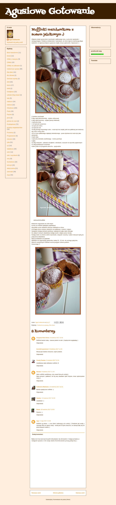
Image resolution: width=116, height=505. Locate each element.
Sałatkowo (10, 149)
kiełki (8, 88)
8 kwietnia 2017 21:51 (52, 360)
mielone (9, 105)
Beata (38, 409)
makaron (9, 101)
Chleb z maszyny (12, 59)
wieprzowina (11, 168)
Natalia (38, 398)
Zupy (8, 175)
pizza (8, 118)
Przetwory (10, 132)
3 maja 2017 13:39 (45, 421)
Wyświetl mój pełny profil (15, 42)
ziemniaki (10, 171)
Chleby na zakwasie (13, 65)
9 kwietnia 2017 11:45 (47, 371)
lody (8, 98)
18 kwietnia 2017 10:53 (47, 409)
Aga (37, 421)
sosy (8, 158)
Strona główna (58, 493)
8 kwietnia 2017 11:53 (55, 349)
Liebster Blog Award (13, 95)
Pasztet (9, 114)
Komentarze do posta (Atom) (61, 499)
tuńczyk (9, 165)
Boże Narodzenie (12, 52)
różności (9, 139)
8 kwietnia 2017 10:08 (56, 337)
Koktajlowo (10, 91)
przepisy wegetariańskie (14, 127)
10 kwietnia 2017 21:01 (56, 387)
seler (8, 152)
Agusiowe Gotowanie (49, 11)
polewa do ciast (12, 121)
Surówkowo (10, 162)
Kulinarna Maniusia (42, 387)
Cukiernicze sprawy (42, 325)
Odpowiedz (39, 343)
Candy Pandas (41, 360)
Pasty (8, 111)
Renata (38, 371)
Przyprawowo (11, 136)
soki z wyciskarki (12, 155)
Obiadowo (10, 108)
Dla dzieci (52, 325)
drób (8, 82)
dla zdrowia (10, 75)
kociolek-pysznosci (42, 349)
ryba (8, 142)
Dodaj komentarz (37, 434)
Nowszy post (36, 493)
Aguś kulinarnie (14, 39)
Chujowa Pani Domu (42, 337)
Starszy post (80, 493)
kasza (9, 85)
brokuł (9, 56)
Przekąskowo (11, 124)
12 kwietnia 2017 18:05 (48, 398)
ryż (8, 145)
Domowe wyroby (12, 78)
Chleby (9, 62)
